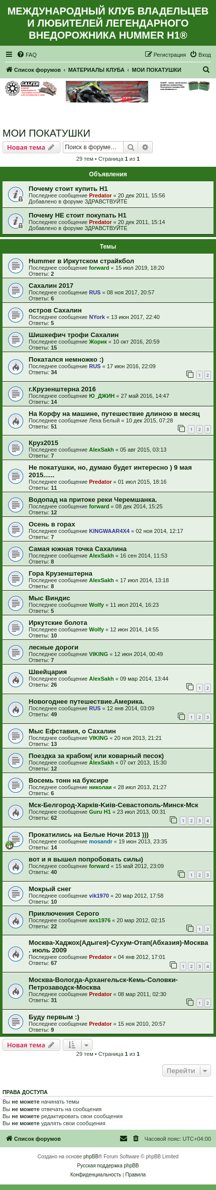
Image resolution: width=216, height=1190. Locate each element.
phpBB (90, 1156)
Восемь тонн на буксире (69, 780)
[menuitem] (27, 55)
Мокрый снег (50, 889)
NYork (97, 317)
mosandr (100, 841)
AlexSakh (101, 450)
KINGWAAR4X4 (109, 531)
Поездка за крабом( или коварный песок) (96, 756)
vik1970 (99, 896)
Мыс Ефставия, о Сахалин (72, 731)
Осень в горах (52, 524)
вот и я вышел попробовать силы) (86, 859)
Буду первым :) (54, 1017)
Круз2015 (43, 443)
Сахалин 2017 (51, 285)
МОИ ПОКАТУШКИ (46, 133)
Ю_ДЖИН (102, 396)
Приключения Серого (64, 913)
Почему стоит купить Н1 (68, 188)
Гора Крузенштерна (60, 573)
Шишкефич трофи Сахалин (74, 335)
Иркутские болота (58, 622)
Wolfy (96, 605)
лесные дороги (53, 647)
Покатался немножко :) (66, 359)
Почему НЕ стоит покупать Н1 (78, 215)
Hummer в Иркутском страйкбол (81, 261)
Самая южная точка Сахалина (78, 549)
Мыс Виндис (49, 598)
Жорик (98, 342)
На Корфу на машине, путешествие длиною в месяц (114, 413)
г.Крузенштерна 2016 (62, 389)
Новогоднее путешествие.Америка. (86, 701)
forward (99, 268)
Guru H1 (100, 812)
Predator (100, 195)
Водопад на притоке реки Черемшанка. (93, 499)
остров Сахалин (55, 310)
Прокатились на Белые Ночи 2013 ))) (89, 834)
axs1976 (100, 920)
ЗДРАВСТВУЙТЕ (105, 201)
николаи (100, 787)
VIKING (98, 654)
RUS (94, 292)
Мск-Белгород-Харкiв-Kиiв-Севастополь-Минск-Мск (113, 805)
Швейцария (48, 672)
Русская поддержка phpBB (108, 1165)
